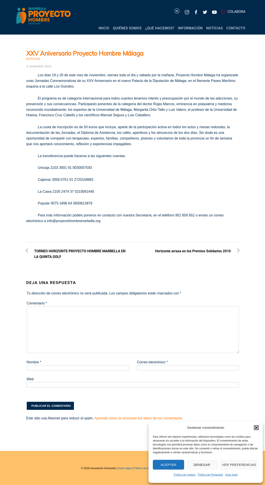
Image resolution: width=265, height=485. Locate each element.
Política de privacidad (146, 468)
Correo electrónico (152, 362)
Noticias (214, 28)
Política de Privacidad (210, 474)
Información (190, 28)
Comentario (37, 303)
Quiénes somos (127, 28)
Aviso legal (231, 474)
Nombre (34, 362)
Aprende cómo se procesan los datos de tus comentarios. (138, 418)
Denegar (201, 465)
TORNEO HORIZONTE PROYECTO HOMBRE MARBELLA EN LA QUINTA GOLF (80, 254)
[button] (256, 427)
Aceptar (168, 465)
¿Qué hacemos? (159, 28)
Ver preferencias (239, 465)
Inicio (103, 28)
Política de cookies (184, 474)
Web (30, 379)
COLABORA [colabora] (232, 12)
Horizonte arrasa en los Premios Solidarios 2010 (185, 251)
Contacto (235, 28)
